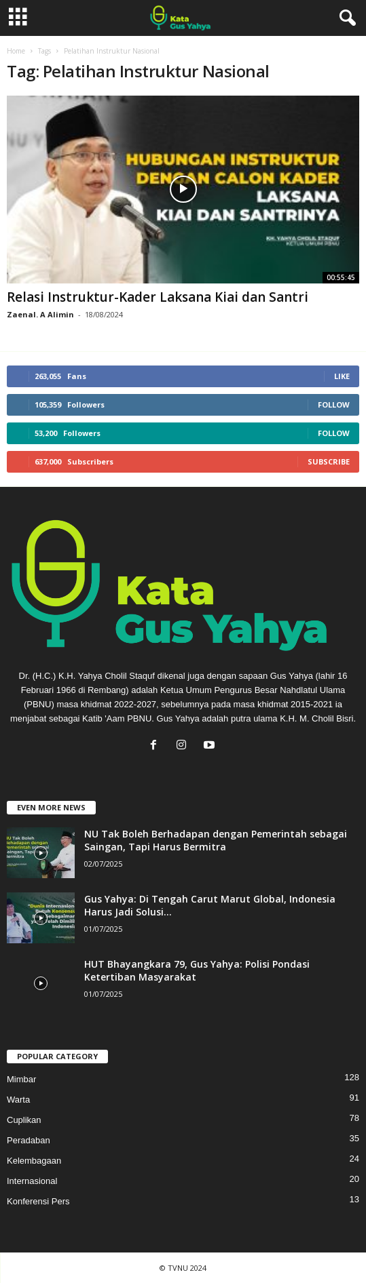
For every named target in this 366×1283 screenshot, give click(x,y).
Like (342, 376)
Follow (334, 404)
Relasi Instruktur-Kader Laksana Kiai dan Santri (157, 297)
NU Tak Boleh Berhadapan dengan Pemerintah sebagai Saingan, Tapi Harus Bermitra (215, 840)
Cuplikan (24, 1120)
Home (16, 51)
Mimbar (21, 1079)
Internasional (32, 1181)
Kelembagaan (34, 1161)
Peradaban (28, 1140)
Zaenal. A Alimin (40, 314)
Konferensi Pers (38, 1201)
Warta (18, 1099)
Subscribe (329, 461)
